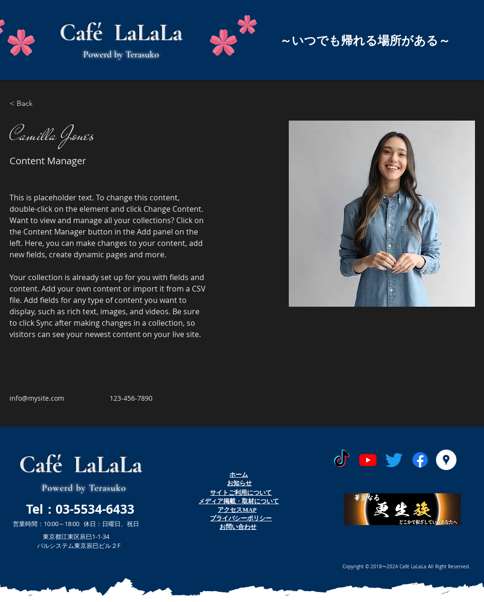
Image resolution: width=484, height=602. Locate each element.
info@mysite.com (36, 398)
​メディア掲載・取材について (239, 501)
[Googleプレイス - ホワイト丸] (446, 460)
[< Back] (28, 104)
